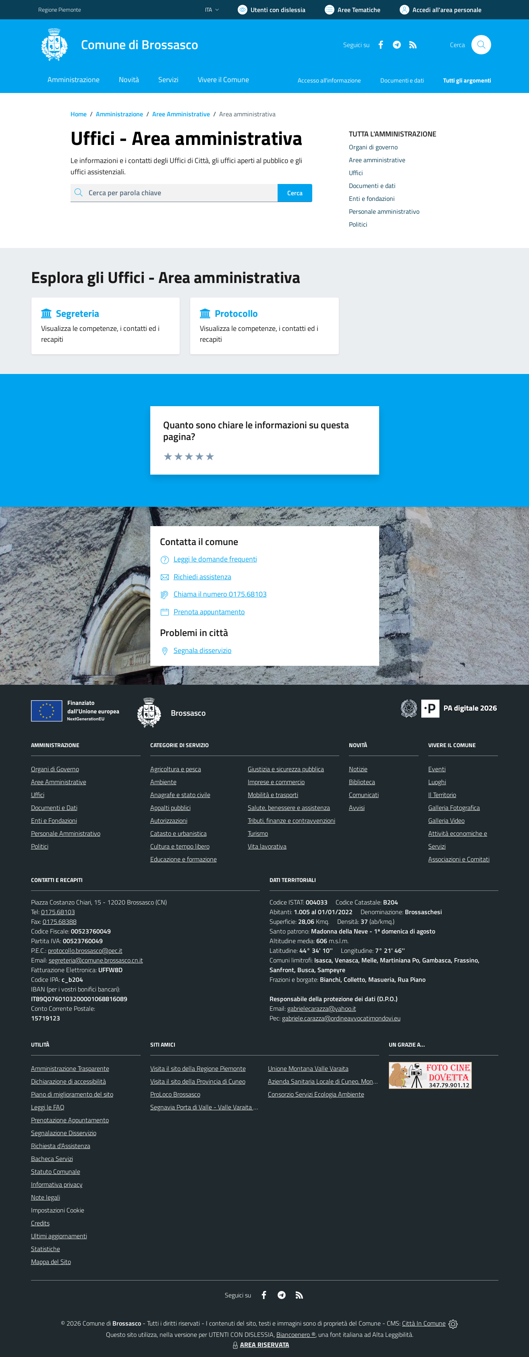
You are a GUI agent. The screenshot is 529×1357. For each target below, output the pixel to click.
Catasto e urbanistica (178, 833)
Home (79, 114)
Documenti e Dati (54, 807)
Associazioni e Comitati (459, 859)
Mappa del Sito (51, 1261)
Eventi (437, 769)
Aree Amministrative (176, 114)
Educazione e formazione (183, 859)
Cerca (295, 193)
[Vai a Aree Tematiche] (352, 9)
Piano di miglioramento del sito (72, 1094)
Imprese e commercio (276, 782)
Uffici (37, 794)
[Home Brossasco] (118, 44)
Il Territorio (442, 794)
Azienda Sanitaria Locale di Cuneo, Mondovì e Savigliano (343, 1081)
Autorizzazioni (168, 820)
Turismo (258, 833)
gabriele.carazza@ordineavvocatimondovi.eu (341, 1018)
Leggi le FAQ (47, 1107)
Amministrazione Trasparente (70, 1068)
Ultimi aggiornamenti (59, 1236)
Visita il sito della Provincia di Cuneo (197, 1081)
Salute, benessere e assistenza (289, 807)
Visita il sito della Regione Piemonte (198, 1068)
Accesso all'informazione (329, 80)
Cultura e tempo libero (180, 846)
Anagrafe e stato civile (180, 794)
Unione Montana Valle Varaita (308, 1068)
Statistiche (45, 1249)
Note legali (45, 1197)
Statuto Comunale (55, 1171)
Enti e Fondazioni (54, 820)
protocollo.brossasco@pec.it (85, 950)
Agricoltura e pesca (175, 769)
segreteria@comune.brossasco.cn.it (96, 960)
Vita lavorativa (267, 846)
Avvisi (357, 807)
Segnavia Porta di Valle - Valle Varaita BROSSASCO (219, 1107)
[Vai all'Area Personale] (440, 9)
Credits (40, 1223)
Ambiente (163, 782)
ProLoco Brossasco (175, 1094)
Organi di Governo (55, 769)
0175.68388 (60, 921)
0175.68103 (58, 912)
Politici (39, 846)
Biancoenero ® (295, 1334)
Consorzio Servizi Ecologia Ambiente (316, 1094)
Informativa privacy (57, 1184)
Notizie (358, 769)
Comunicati (364, 794)
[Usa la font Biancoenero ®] (271, 9)
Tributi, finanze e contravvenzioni (291, 820)
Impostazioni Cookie (57, 1210)
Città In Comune (424, 1323)
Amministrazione (115, 114)
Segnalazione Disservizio (63, 1133)
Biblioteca (362, 782)
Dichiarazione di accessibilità (68, 1081)
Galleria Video (446, 820)
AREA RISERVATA (259, 1344)
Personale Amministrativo (65, 833)
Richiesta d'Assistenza (60, 1145)
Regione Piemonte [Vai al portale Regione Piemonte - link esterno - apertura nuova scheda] (59, 9)
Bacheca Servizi (52, 1158)
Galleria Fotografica (454, 807)
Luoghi (437, 782)
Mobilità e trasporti (273, 794)
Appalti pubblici (170, 807)
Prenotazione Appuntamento (70, 1120)
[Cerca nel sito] (481, 44)
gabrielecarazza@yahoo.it (321, 1008)
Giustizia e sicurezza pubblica (286, 769)
